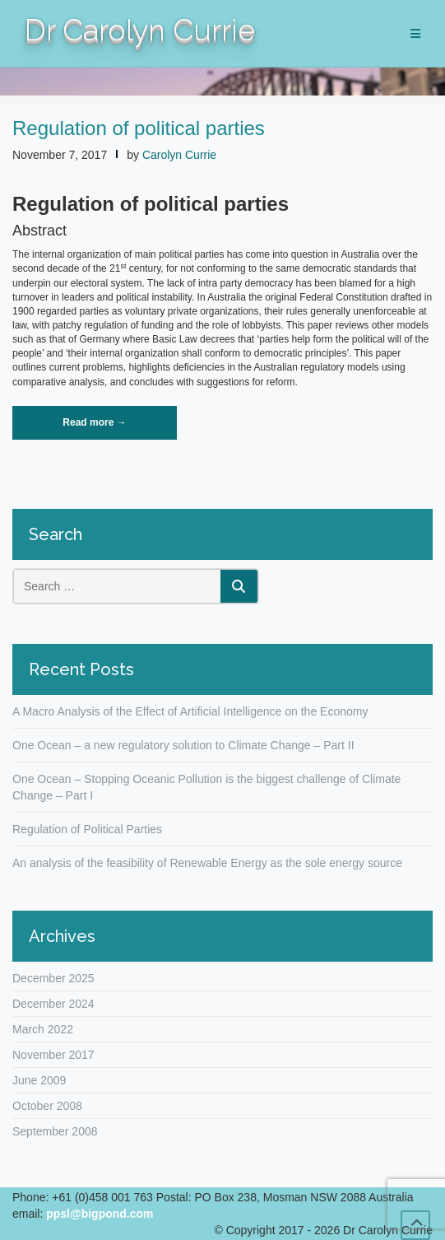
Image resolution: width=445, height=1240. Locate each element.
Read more (114, 427)
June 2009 (39, 1080)
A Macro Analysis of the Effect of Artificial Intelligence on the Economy (190, 711)
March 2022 (42, 1029)
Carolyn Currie (179, 154)
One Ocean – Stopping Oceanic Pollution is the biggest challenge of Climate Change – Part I (206, 787)
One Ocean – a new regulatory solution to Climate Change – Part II (183, 745)
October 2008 (47, 1105)
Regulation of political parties (138, 128)
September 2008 (55, 1131)
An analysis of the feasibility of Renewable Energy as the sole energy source (207, 862)
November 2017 (53, 1054)
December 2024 (53, 1003)
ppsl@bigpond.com (99, 1213)
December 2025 (53, 978)
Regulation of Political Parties (87, 829)
